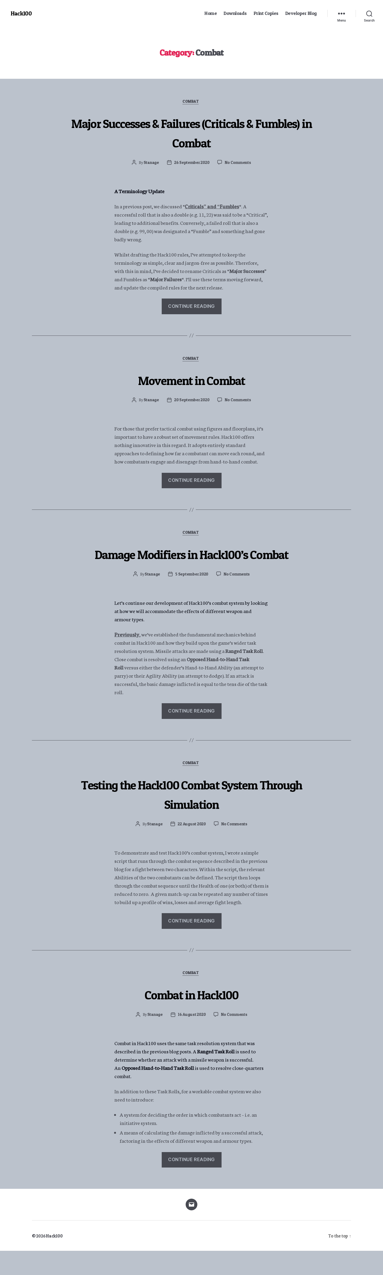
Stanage (150, 163)
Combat (191, 102)
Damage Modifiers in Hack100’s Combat (191, 565)
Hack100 (22, 13)
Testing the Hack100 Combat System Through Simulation (191, 817)
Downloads (235, 13)
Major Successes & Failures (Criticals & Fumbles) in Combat (191, 133)
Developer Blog (301, 13)
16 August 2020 (191, 1038)
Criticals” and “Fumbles (215, 207)
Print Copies (265, 13)
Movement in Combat (191, 381)
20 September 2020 (191, 402)
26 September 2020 (191, 163)
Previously (128, 656)
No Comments (238, 163)
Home (210, 13)
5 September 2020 (191, 596)
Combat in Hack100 (191, 1017)
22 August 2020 (191, 847)
